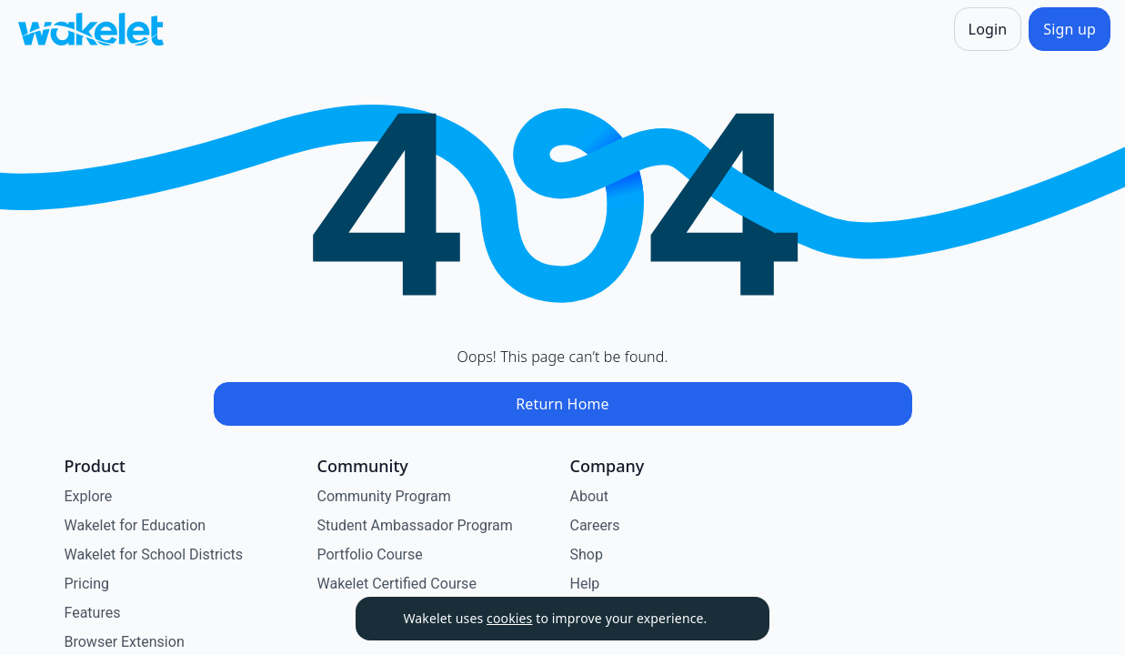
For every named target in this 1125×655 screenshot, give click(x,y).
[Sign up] (1069, 29)
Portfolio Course (370, 554)
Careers (595, 525)
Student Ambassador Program (415, 525)
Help (585, 583)
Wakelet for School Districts (154, 554)
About (589, 496)
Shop (586, 554)
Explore (89, 496)
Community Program (384, 496)
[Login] (988, 29)
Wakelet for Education (135, 525)
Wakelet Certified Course (397, 583)
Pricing (87, 583)
